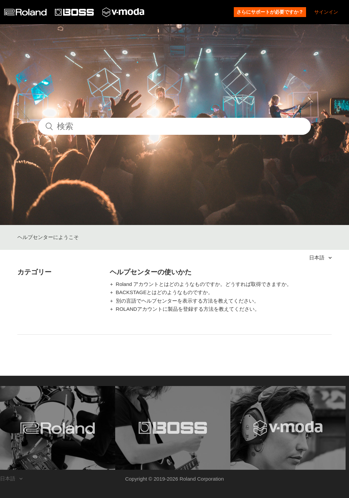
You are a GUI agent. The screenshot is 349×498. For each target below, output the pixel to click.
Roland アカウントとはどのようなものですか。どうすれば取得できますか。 (204, 284)
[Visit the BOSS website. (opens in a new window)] (172, 428)
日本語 (317, 257)
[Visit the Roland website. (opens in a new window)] (57, 428)
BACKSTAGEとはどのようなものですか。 (164, 292)
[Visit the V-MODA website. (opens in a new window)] (288, 428)
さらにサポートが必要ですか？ (270, 12)
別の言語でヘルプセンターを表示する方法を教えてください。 (187, 301)
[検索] (174, 126)
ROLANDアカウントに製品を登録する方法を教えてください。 (188, 309)
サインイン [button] (326, 12)
